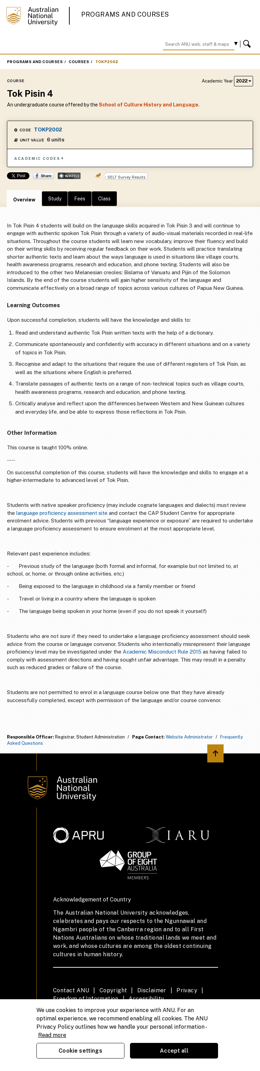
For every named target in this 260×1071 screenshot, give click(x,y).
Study (54, 198)
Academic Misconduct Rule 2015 (162, 652)
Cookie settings (80, 1050)
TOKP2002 (106, 62)
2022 (243, 81)
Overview (24, 199)
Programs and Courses (125, 14)
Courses (79, 62)
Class (104, 198)
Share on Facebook (43, 175)
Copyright (113, 990)
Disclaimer (151, 990)
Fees (79, 198)
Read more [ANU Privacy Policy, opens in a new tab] (52, 1035)
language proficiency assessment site (61, 513)
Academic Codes (39, 158)
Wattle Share (69, 175)
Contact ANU (71, 990)
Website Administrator (189, 737)
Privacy (186, 990)
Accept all (174, 1050)
